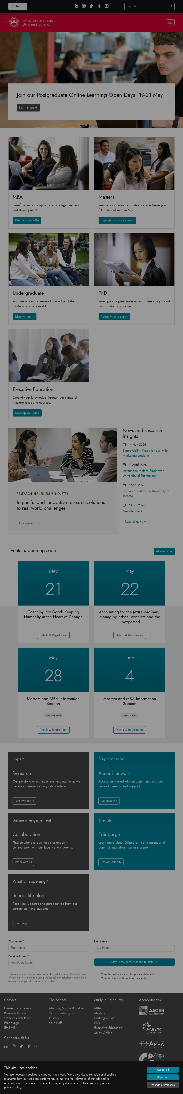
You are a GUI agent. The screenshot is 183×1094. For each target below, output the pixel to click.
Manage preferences (163, 1085)
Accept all (163, 1069)
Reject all (162, 1077)
